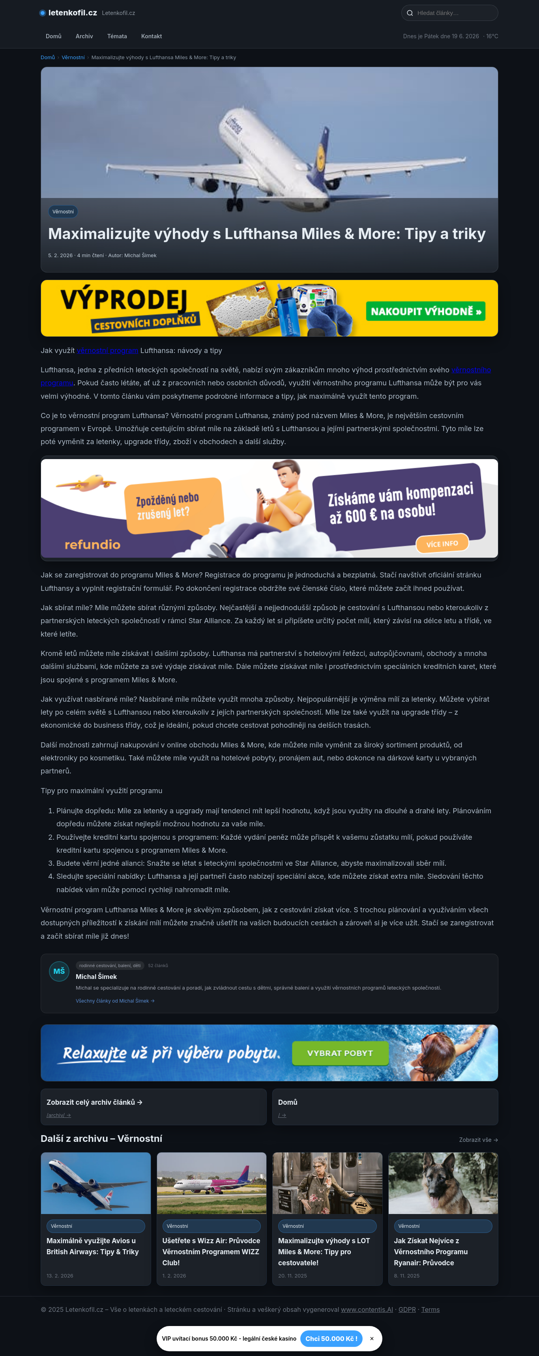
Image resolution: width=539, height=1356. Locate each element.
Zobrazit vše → (478, 1139)
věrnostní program (107, 350)
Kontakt (151, 36)
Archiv (84, 36)
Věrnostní (73, 57)
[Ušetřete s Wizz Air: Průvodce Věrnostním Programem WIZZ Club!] (212, 1218)
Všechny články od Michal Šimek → (115, 1001)
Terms (430, 1309)
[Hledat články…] (455, 13)
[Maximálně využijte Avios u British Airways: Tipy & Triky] (96, 1218)
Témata (117, 36)
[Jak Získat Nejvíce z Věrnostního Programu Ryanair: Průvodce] (443, 1218)
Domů (54, 36)
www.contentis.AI (367, 1309)
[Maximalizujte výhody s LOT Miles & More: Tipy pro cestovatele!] (327, 1218)
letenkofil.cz (73, 12)
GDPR (407, 1309)
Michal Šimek (96, 977)
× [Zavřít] (372, 1339)
